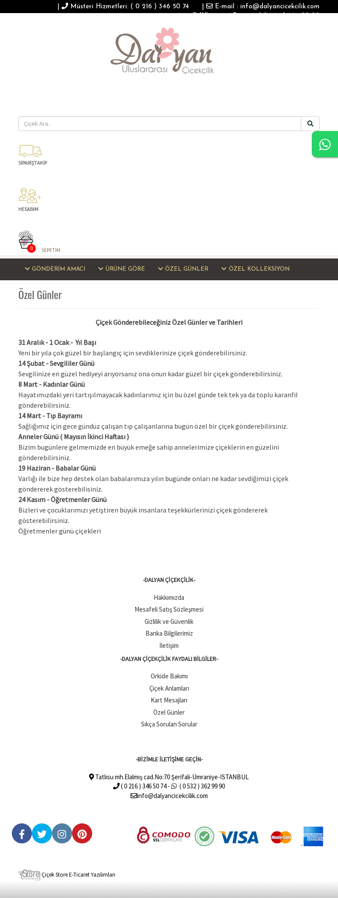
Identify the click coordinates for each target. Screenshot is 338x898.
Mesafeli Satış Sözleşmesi (169, 609)
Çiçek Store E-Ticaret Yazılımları (66, 874)
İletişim (169, 645)
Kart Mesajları (169, 700)
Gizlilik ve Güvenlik (169, 621)
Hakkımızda (169, 597)
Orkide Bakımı (169, 676)
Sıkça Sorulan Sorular (169, 724)
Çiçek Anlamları (169, 688)
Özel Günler (169, 712)
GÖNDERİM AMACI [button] (55, 269)
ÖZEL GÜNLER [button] (183, 269)
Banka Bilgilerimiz (169, 633)
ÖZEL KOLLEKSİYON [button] (255, 269)
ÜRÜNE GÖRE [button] (121, 269)
